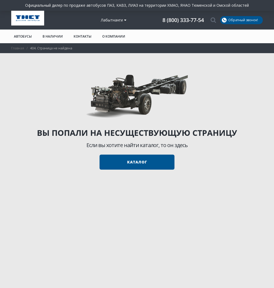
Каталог (137, 162)
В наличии (53, 36)
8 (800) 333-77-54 (183, 20)
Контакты (83, 36)
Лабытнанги (113, 20)
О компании (113, 36)
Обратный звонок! (240, 20)
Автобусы (23, 36)
